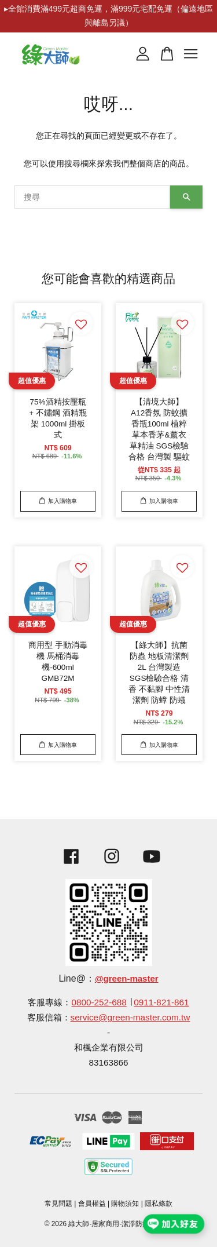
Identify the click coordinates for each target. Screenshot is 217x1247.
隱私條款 (158, 1203)
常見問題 (58, 1203)
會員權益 (92, 1203)
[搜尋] (92, 197)
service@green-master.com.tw (130, 1017)
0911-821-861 (161, 1002)
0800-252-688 (98, 1002)
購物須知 (125, 1203)
